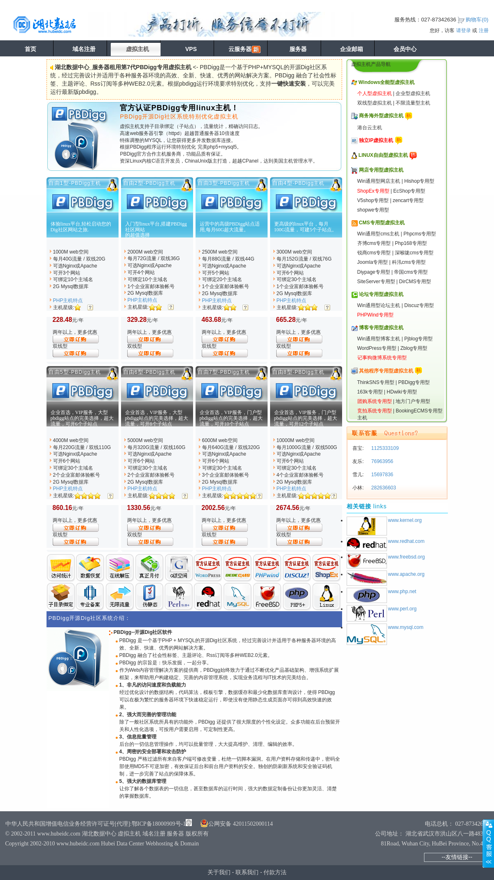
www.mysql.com (406, 627)
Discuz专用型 (419, 305)
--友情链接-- (457, 857)
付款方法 (275, 872)
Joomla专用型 (372, 262)
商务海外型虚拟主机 (381, 116)
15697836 (382, 474)
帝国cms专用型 (411, 272)
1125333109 (384, 448)
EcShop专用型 (409, 191)
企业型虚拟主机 (413, 93)
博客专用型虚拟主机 (381, 328)
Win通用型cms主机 (378, 234)
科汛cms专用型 (409, 262)
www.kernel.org (405, 520)
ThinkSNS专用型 (375, 382)
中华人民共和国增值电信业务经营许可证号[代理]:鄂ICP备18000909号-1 (95, 824)
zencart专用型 (408, 200)
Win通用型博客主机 (379, 339)
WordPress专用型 (376, 348)
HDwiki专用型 (402, 392)
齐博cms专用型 (374, 243)
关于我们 (219, 872)
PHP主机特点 (68, 300)
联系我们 (247, 872)
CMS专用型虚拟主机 (382, 223)
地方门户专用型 (413, 401)
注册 (484, 30)
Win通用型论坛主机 (379, 305)
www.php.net (402, 591)
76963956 (382, 461)
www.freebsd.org (406, 557)
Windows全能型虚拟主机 (387, 82)
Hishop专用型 (419, 181)
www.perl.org (402, 609)
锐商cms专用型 (374, 253)
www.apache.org (406, 574)
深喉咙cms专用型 (414, 253)
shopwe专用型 (373, 210)
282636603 (383, 488)
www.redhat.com (406, 541)
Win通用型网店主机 (379, 181)
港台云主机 (369, 127)
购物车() (477, 19)
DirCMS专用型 (415, 281)
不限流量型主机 (413, 103)
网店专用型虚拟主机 (381, 170)
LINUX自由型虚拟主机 (383, 155)
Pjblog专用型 (418, 339)
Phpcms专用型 (419, 234)
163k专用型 (370, 392)
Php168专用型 (410, 243)
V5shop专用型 (373, 200)
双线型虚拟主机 (374, 103)
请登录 (463, 30)
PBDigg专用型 (414, 382)
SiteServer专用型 (376, 281)
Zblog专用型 (413, 348)
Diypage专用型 (373, 272)
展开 (488, 843)
